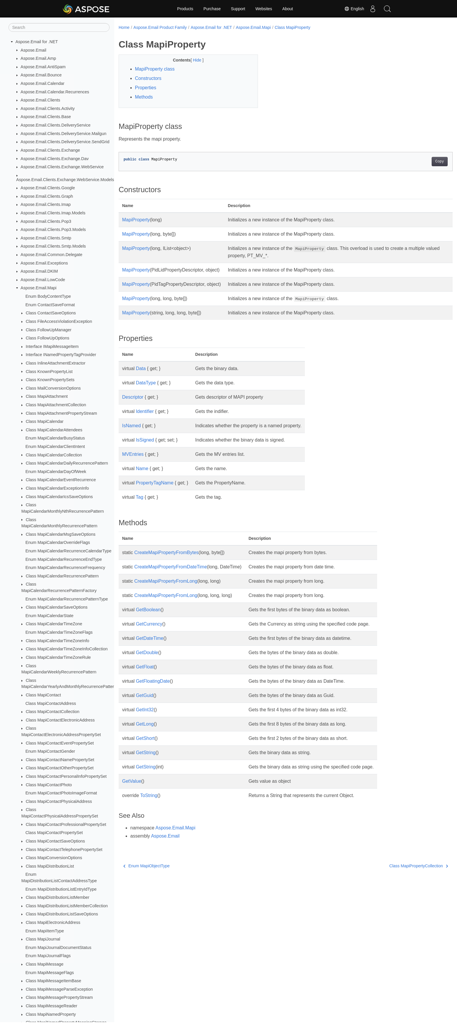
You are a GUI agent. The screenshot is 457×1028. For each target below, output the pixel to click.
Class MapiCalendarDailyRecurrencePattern (67, 463)
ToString (148, 795)
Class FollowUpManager (48, 330)
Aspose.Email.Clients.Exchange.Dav (55, 158)
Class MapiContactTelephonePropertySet (64, 849)
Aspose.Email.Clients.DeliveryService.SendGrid (65, 141)
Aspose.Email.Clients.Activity (48, 108)
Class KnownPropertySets (50, 379)
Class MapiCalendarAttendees (54, 430)
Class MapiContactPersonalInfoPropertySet (66, 776)
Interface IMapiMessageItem (52, 346)
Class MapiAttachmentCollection (56, 404)
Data (141, 368)
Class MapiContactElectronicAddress (60, 720)
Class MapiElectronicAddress (53, 922)
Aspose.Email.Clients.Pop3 (46, 221)
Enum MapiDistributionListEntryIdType (60, 889)
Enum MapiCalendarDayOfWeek (55, 471)
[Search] (59, 27)
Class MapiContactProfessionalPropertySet (66, 824)
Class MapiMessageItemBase (53, 980)
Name (142, 468)
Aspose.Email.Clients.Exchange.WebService (62, 166)
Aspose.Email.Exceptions (44, 263)
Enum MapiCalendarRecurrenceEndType (63, 559)
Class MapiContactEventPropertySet (60, 743)
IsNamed (131, 425)
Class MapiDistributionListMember (57, 897)
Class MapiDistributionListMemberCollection (67, 905)
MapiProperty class (155, 68)
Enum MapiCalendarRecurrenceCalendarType (68, 551)
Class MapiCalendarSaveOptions (56, 607)
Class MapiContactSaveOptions (55, 841)
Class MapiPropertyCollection (395, 866)
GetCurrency (149, 623)
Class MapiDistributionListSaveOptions (62, 914)
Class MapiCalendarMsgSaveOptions (60, 534)
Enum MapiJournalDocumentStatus (58, 947)
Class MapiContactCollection (52, 711)
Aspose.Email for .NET (36, 41)
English (354, 8)
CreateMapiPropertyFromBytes (166, 552)
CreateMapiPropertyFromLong (165, 581)
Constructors (148, 78)
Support (238, 8)
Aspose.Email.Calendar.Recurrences (55, 92)
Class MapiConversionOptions (54, 857)
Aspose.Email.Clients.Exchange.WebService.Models (65, 179)
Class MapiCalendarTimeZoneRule (58, 657)
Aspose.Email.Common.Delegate (51, 254)
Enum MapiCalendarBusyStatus (55, 438)
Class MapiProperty (292, 27)
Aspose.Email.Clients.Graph (47, 196)
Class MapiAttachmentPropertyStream (61, 413)
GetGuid (144, 695)
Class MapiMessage (45, 964)
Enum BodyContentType (48, 296)
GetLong (145, 723)
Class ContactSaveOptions (51, 313)
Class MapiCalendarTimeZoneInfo (57, 640)
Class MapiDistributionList (50, 866)
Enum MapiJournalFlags (48, 955)
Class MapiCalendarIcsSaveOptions (59, 496)
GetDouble (147, 652)
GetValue (131, 781)
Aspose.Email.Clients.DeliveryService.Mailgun (63, 133)
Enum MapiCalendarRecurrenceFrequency (65, 567)
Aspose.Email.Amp (38, 58)
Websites (263, 8)
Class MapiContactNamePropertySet (60, 759)
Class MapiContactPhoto (49, 784)
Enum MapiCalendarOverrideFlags (57, 542)
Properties (145, 87)
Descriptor (132, 397)
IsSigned (145, 439)
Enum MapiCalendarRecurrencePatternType (66, 599)
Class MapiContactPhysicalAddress (59, 801)
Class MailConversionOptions (53, 388)
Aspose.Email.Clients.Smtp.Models (53, 246)
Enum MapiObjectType (146, 866)
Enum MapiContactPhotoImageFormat (61, 793)
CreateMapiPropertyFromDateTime (170, 566)
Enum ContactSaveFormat (50, 304)
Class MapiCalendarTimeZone (54, 623)
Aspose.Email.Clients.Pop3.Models (53, 229)
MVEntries (133, 454)
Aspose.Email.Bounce (41, 75)
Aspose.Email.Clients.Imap (46, 204)
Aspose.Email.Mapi (39, 288)
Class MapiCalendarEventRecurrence (61, 479)
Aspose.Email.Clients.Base (46, 116)
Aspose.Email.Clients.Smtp (46, 238)
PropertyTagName (154, 482)
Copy (416, 162)
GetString (146, 752)
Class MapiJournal (43, 939)
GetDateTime (150, 638)
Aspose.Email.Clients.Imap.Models (53, 213)
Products (185, 8)
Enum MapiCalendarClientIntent (55, 446)
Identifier (145, 411)
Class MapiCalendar (45, 421)
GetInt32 (145, 709)
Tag (139, 497)
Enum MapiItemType (44, 931)
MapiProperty (136, 219)
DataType (146, 382)
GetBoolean (148, 609)
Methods (144, 96)
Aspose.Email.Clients (40, 100)
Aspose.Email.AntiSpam (43, 66)
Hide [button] (193, 60)
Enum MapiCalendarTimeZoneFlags (59, 632)
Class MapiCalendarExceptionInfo (57, 488)
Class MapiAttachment (47, 396)
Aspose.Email (33, 50)
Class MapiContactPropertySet (54, 832)
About (287, 8)
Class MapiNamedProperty (51, 1014)
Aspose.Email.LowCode (43, 279)
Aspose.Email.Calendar (42, 83)
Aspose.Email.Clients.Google (48, 187)
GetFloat (145, 666)
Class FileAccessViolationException (59, 321)
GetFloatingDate (153, 681)
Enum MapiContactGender (50, 751)
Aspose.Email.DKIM (39, 271)
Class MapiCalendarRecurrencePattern (62, 576)
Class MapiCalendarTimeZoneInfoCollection (67, 649)
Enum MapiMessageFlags (49, 972)
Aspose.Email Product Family (160, 27)
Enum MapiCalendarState (49, 615)
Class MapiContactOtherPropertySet (60, 768)
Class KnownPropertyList (49, 371)
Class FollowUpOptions (47, 338)
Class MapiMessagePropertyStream (59, 997)
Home (124, 27)
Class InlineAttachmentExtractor (55, 363)
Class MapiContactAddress (50, 703)
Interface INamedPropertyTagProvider (61, 354)
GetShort (145, 738)
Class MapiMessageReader (51, 1006)
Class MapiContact (43, 695)
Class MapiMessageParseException (59, 989)
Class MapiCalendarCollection (54, 455)
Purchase (212, 8)
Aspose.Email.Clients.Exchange (50, 150)
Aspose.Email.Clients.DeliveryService (56, 125)
